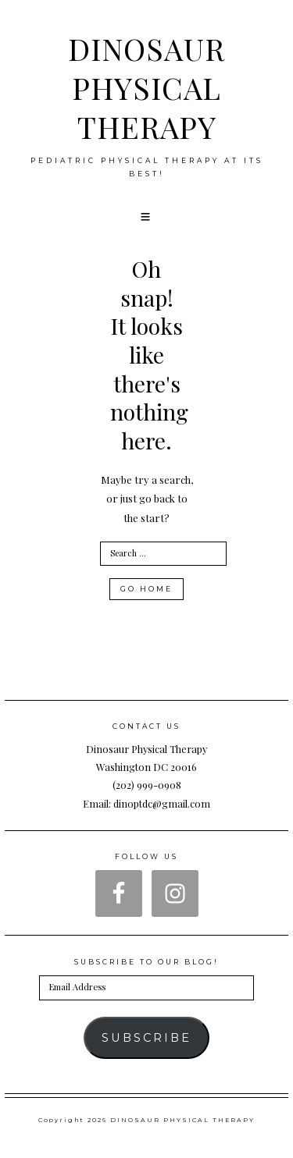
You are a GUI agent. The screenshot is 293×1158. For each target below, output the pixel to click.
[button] (146, 217)
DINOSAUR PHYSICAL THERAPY (146, 87)
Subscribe (146, 1038)
